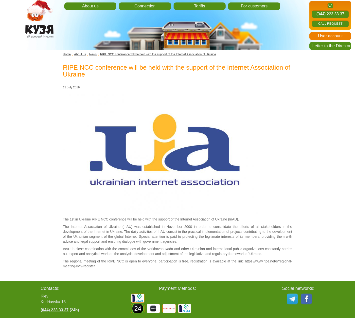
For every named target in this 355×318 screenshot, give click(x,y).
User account (330, 36)
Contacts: (50, 288)
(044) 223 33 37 (330, 14)
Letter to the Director (331, 45)
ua (330, 5)
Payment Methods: (177, 288)
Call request (330, 23)
